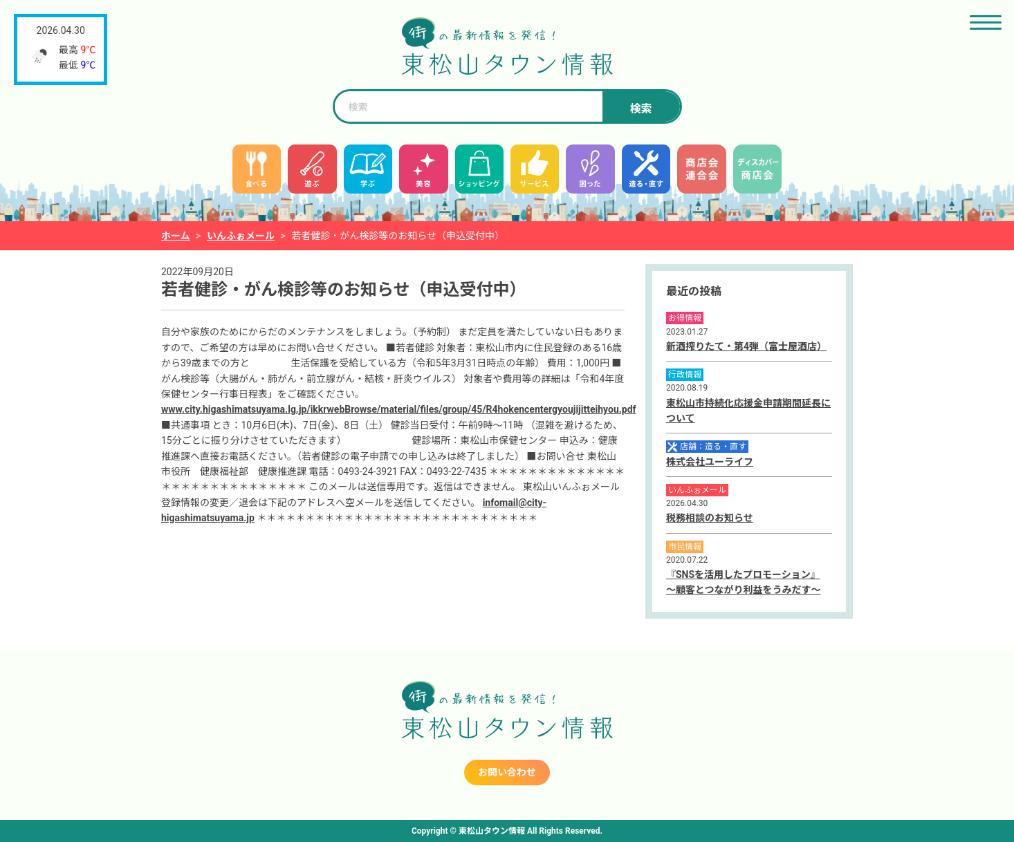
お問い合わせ (507, 772)
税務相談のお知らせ (709, 517)
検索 (640, 108)
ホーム (175, 235)
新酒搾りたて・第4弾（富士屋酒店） (746, 346)
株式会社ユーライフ (709, 461)
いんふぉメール (241, 235)
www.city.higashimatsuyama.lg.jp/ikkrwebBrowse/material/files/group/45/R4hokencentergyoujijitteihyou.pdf (398, 409)
